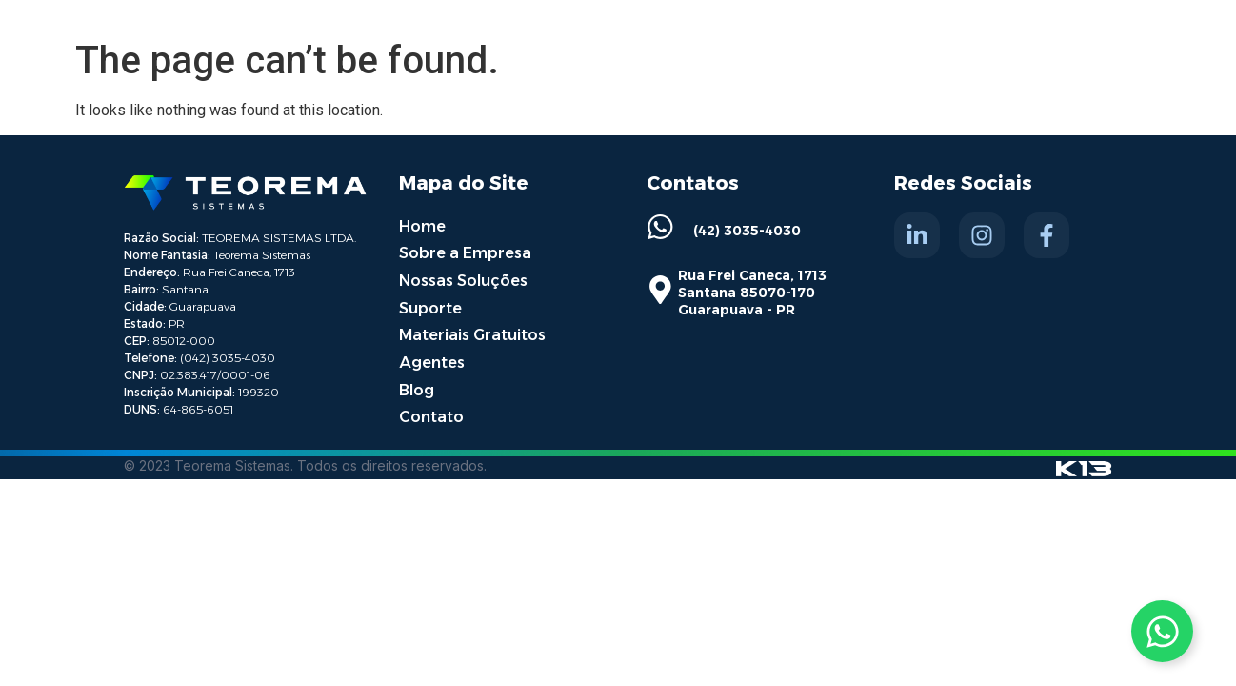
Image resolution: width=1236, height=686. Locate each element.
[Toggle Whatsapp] (1162, 631)
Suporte (430, 305)
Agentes (432, 359)
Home (422, 225)
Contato (431, 412)
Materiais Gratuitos (472, 332)
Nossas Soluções (463, 279)
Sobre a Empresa (465, 252)
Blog (416, 385)
